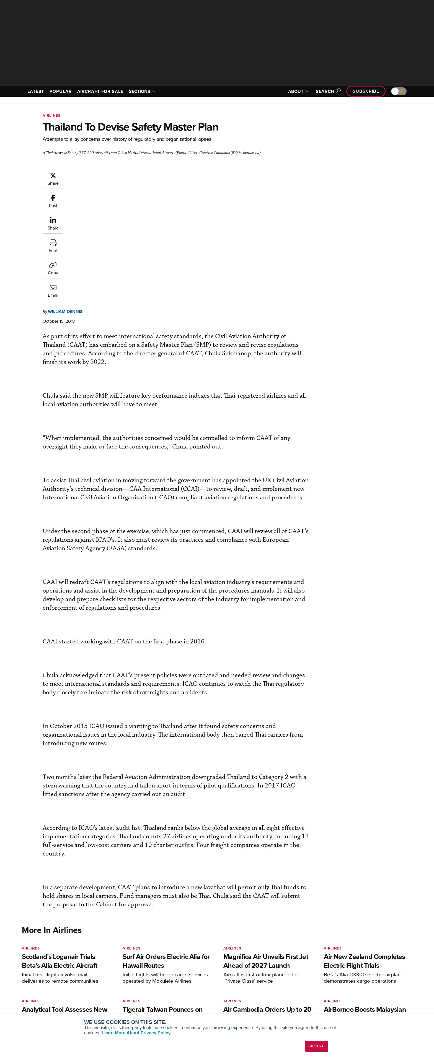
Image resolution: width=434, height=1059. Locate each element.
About (348, 971)
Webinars (268, 1001)
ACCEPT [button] (317, 1046)
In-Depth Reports (275, 986)
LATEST (35, 91)
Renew (184, 986)
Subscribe (366, 91)
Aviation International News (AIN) (128, 979)
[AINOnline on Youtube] (34, 962)
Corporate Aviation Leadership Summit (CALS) (130, 1011)
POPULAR (60, 91)
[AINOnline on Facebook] (23, 962)
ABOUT (298, 91)
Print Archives (272, 971)
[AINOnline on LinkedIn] (56, 962)
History (349, 986)
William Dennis (98, 174)
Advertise (354, 1001)
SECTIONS (142, 91)
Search (327, 91)
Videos (266, 994)
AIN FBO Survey (113, 971)
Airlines (52, 115)
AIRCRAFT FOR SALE (100, 91)
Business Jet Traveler (117, 994)
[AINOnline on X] (45, 962)
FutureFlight (106, 1001)
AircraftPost (109, 986)
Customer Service (194, 979)
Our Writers (353, 979)
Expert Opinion (273, 979)
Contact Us (353, 994)
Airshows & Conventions (282, 1008)
